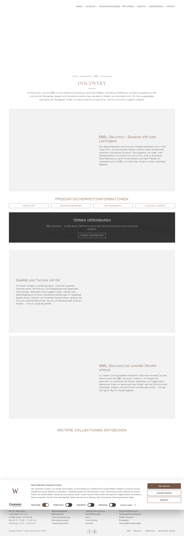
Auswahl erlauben (164, 519)
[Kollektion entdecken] (71, 438)
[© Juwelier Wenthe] (22, 3)
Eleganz (100, 93)
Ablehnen (164, 526)
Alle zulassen (164, 512)
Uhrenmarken (86, 76)
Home (74, 76)
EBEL (96, 76)
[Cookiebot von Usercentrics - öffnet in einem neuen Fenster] (15, 531)
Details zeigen (126, 531)
